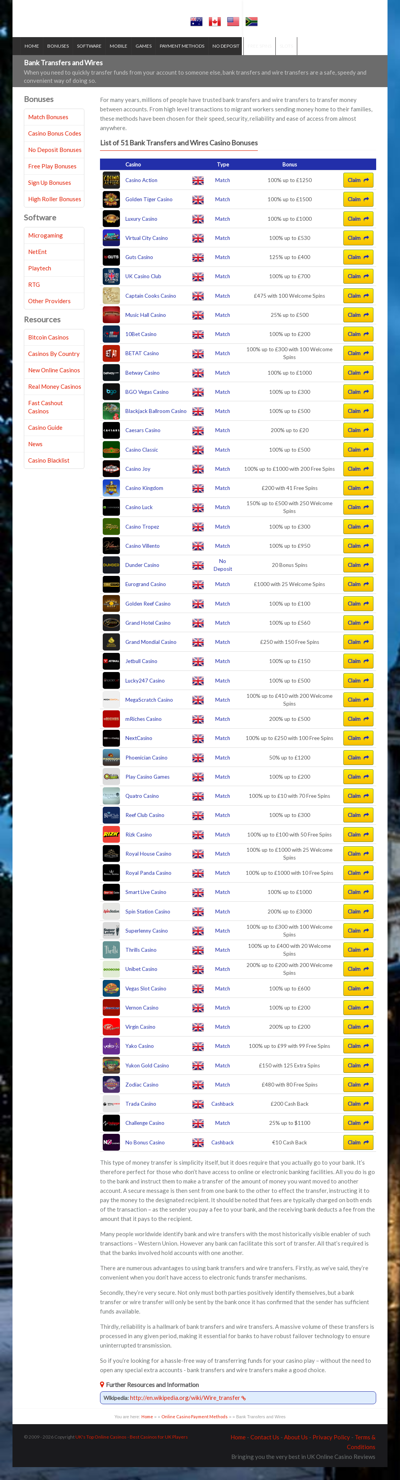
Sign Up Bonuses (49, 195)
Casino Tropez (142, 539)
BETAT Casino (142, 366)
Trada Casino (140, 1117)
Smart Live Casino (145, 905)
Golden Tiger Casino (149, 212)
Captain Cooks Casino (150, 309)
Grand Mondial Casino (151, 655)
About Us (296, 1449)
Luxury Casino (141, 232)
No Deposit (229, 59)
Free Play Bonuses (52, 179)
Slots (290, 59)
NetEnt (37, 264)
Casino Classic (141, 462)
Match (222, 193)
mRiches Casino (143, 732)
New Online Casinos (54, 383)
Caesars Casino (143, 443)
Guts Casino (139, 270)
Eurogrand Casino (145, 597)
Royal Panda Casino (148, 886)
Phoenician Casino (146, 770)
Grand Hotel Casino (148, 636)
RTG (34, 297)
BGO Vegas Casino (147, 405)
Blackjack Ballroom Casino (156, 424)
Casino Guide (45, 440)
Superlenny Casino (146, 943)
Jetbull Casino (141, 674)
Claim (358, 193)
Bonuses (62, 59)
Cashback (222, 1117)
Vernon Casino (142, 1020)
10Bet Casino (141, 347)
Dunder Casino (142, 578)
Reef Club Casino (144, 828)
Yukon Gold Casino (147, 1078)
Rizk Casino (138, 847)
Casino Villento (142, 559)
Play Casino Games (147, 789)
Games (147, 59)
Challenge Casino (144, 1136)
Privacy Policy (331, 1449)
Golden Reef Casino (148, 616)
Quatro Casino (142, 809)
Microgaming (45, 248)
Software (93, 59)
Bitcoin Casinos (48, 350)
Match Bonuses (48, 130)
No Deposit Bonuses (55, 162)
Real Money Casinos (54, 399)
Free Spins (263, 59)
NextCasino (138, 751)
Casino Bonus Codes (54, 146)
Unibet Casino (141, 982)
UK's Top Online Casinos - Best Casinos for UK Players (131, 1450)
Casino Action (141, 193)
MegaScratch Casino (149, 713)
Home (36, 59)
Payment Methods (186, 59)
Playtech (39, 281)
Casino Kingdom (144, 501)
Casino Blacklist (49, 473)
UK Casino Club (143, 289)
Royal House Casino (148, 866)
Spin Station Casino (147, 924)
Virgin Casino (140, 1040)
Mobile (122, 59)
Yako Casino (139, 1059)
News (35, 457)
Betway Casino (142, 386)
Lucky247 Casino (145, 693)
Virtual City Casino (146, 251)
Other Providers (49, 314)
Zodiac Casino (142, 1097)
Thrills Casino (141, 963)
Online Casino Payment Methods (194, 1429)
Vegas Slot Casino (145, 1001)
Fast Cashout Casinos (45, 420)
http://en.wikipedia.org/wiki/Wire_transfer (188, 1410)
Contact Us (264, 1449)
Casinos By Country (54, 366)
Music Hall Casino (145, 328)
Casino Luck (139, 520)
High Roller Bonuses (54, 212)
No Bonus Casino (145, 1155)
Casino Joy (137, 482)
